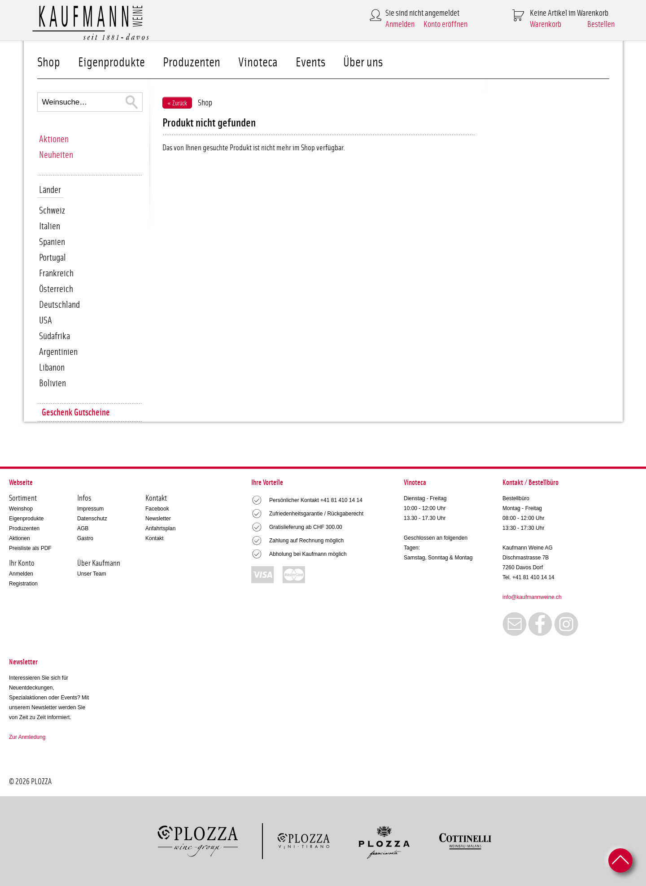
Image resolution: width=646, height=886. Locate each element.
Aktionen (54, 139)
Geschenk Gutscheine (76, 412)
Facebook (157, 509)
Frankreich (56, 273)
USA (45, 320)
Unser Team (91, 574)
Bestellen (601, 24)
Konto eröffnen (445, 24)
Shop (48, 62)
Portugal (52, 257)
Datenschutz (92, 518)
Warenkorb (545, 24)
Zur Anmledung (27, 737)
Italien (49, 226)
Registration (23, 583)
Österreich (56, 289)
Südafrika (54, 336)
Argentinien (58, 352)
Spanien (52, 242)
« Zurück (177, 103)
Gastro (85, 538)
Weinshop (21, 509)
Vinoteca (258, 62)
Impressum (90, 509)
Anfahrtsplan (160, 528)
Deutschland (59, 305)
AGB (82, 528)
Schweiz (52, 210)
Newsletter (158, 518)
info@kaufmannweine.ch (532, 597)
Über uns (363, 62)
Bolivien (52, 383)
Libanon (52, 367)
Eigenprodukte (111, 62)
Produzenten (191, 62)
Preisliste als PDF (30, 548)
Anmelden (400, 24)
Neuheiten (56, 155)
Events (310, 62)
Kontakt (154, 538)
